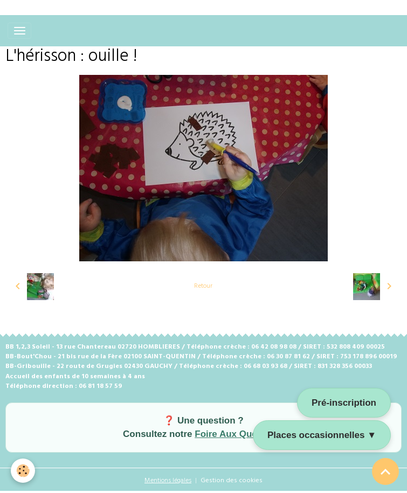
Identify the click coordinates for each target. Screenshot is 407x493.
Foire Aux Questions (239, 434)
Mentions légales (167, 480)
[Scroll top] (385, 471)
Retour (203, 286)
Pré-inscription (344, 403)
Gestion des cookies (232, 480)
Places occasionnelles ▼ (321, 435)
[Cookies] (23, 471)
